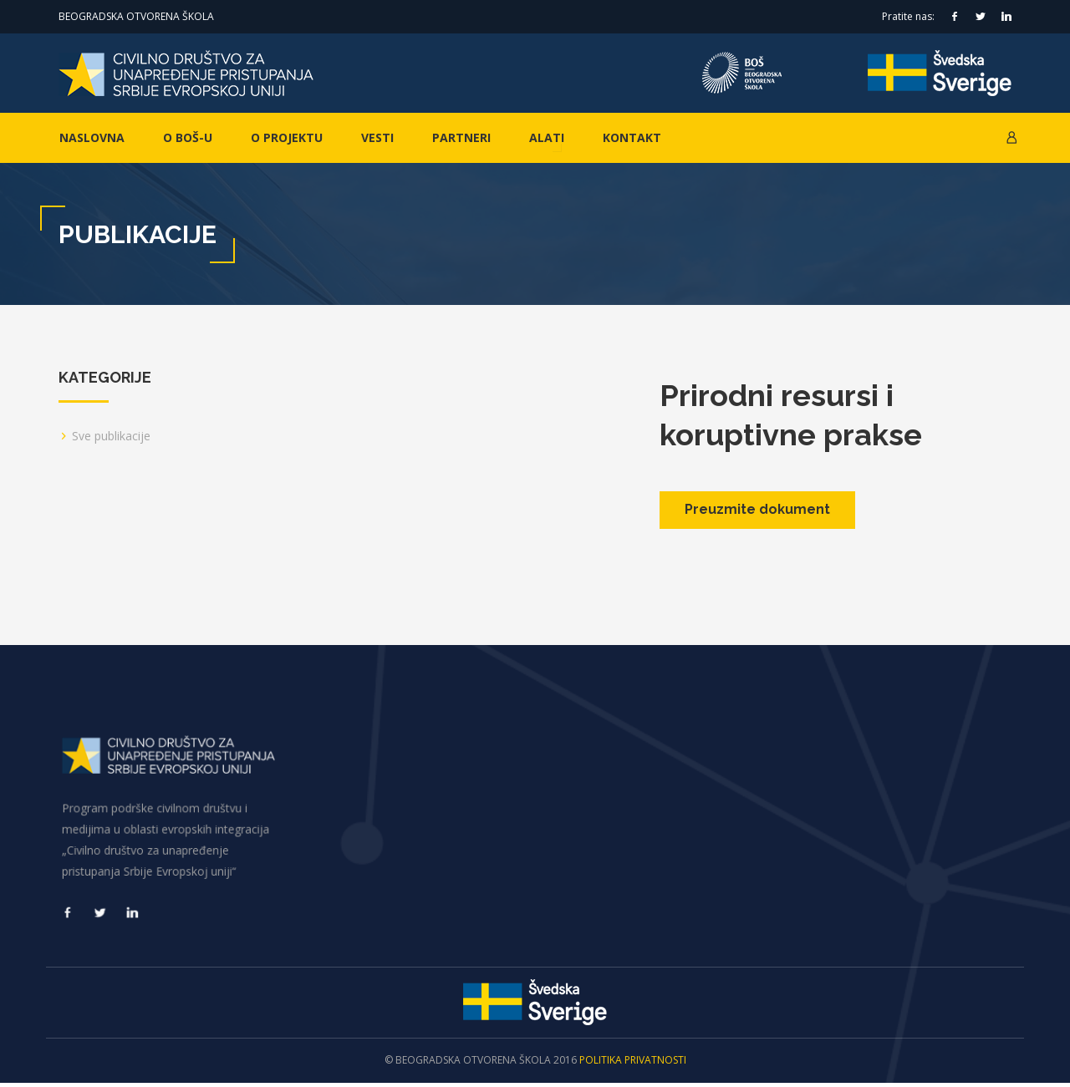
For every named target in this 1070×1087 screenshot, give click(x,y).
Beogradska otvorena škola (136, 16)
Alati (546, 137)
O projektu (287, 137)
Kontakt (632, 137)
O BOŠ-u (187, 137)
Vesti (377, 137)
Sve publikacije (111, 436)
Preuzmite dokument (757, 509)
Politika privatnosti (632, 1064)
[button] (1011, 138)
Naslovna (92, 137)
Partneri (461, 137)
